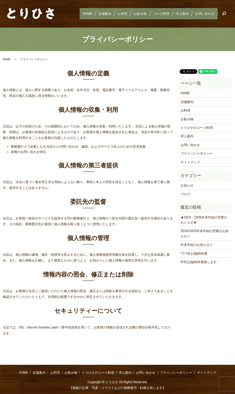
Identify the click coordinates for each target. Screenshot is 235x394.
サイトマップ (190, 162)
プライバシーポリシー (197, 153)
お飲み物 (136, 14)
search (226, 13)
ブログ (185, 194)
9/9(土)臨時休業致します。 (200, 262)
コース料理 (158, 14)
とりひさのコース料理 (197, 127)
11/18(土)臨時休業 (194, 253)
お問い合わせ (204, 14)
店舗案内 (98, 14)
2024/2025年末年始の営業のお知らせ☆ (205, 233)
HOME (79, 14)
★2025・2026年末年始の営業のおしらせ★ (204, 220)
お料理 (117, 14)
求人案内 (180, 14)
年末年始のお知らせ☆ (197, 245)
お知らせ (187, 185)
